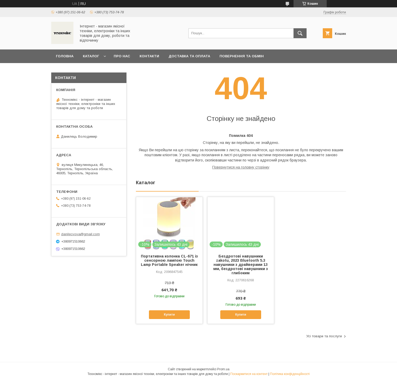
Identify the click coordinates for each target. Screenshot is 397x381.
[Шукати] (300, 33)
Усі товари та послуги (324, 336)
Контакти (149, 56)
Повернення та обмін (242, 56)
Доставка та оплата (189, 56)
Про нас (122, 56)
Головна (64, 56)
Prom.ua (223, 369)
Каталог (91, 56)
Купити (169, 314)
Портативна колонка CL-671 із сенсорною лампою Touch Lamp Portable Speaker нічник (169, 260)
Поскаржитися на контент (249, 374)
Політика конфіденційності (290, 374)
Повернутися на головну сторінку (240, 167)
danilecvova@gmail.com (80, 234)
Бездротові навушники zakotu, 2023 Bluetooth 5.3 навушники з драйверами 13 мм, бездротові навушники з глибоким (240, 264)
